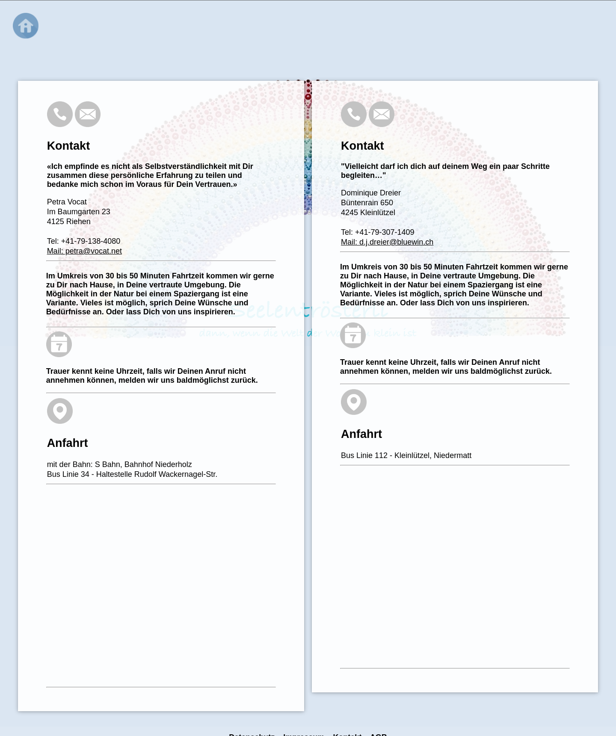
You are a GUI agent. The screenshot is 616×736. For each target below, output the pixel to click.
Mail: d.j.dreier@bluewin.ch (387, 242)
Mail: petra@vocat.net (84, 251)
